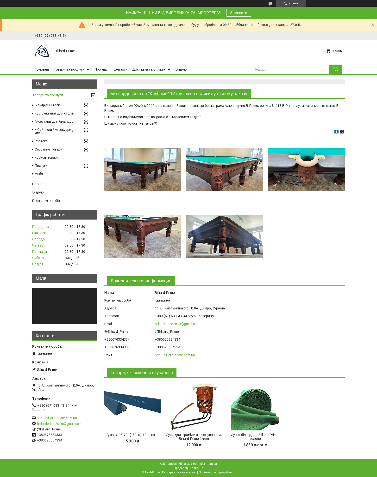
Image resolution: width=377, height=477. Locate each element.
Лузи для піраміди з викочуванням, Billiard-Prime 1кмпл (194, 437)
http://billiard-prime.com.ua (175, 355)
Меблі (39, 174)
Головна (42, 69)
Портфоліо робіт (46, 201)
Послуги (41, 166)
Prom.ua (211, 463)
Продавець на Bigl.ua (188, 468)
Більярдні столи (47, 105)
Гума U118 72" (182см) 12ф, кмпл (132, 435)
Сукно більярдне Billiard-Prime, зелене (255, 437)
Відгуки (181, 69)
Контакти (120, 69)
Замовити (238, 13)
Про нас (101, 69)
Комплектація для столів (54, 113)
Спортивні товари (49, 149)
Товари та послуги (69, 69)
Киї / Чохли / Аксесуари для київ (56, 131)
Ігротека (41, 141)
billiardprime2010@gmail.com (177, 324)
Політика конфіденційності (217, 472)
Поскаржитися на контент (179, 472)
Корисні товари (47, 157)
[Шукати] (335, 69)
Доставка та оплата (148, 69)
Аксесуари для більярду (54, 121)
